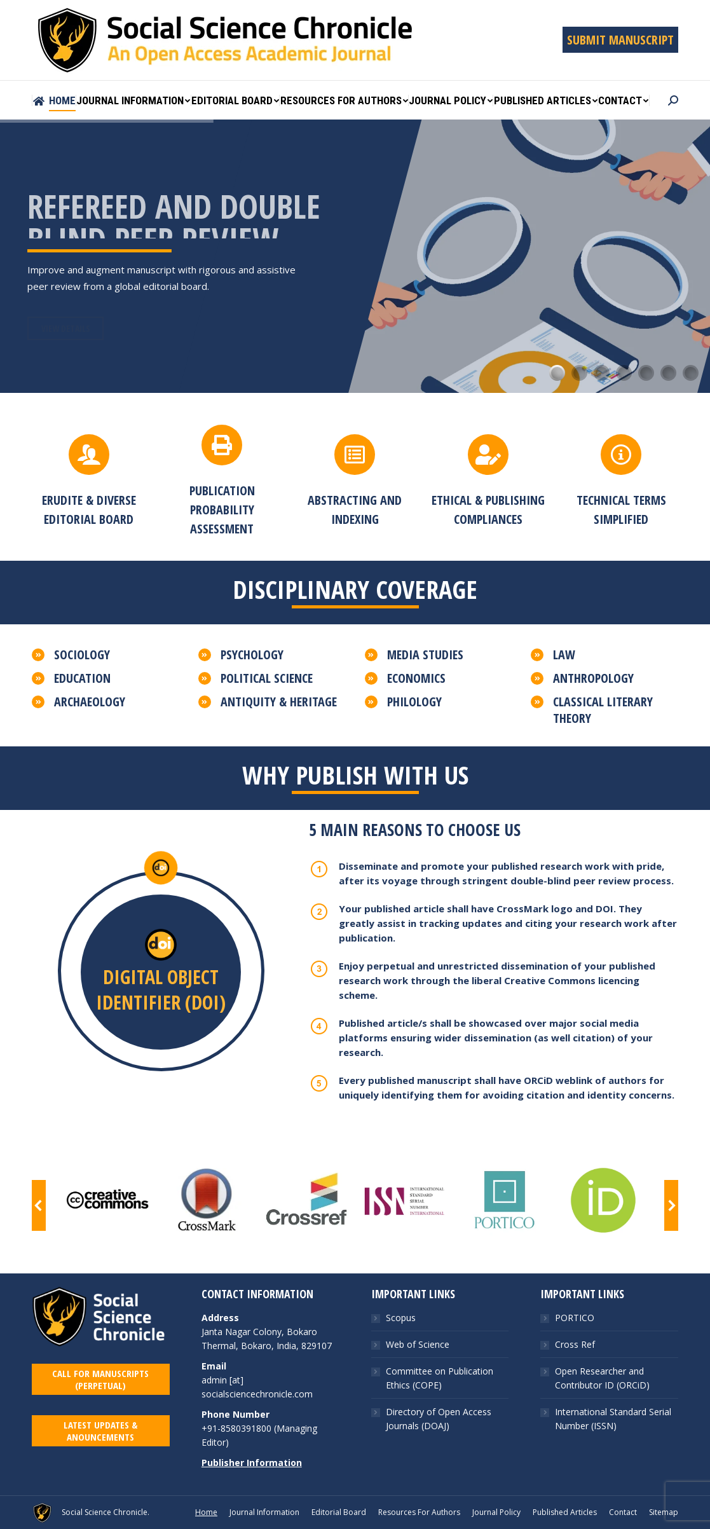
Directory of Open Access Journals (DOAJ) (438, 1472)
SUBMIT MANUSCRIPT (620, 39)
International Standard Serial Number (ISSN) (613, 1472)
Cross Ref (575, 1398)
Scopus (401, 1371)
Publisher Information (251, 1516)
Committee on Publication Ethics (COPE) (439, 1431)
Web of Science (417, 1398)
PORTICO (574, 1371)
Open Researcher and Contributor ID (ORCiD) (602, 1431)
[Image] (107, 1200)
